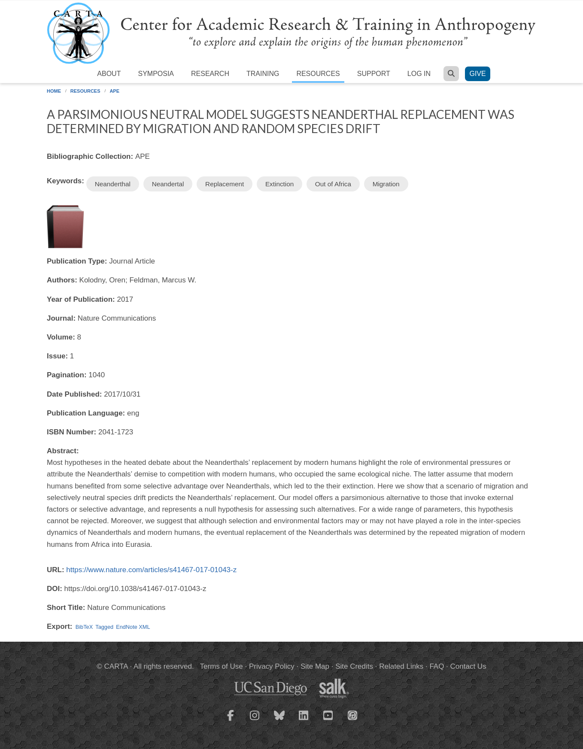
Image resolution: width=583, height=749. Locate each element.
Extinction (279, 184)
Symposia (156, 73)
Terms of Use (221, 666)
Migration (386, 184)
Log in (419, 73)
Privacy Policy (272, 666)
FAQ (436, 666)
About (109, 73)
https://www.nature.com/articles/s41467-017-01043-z (151, 570)
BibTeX (84, 627)
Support (373, 73)
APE (114, 91)
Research (210, 73)
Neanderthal (113, 184)
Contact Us (468, 666)
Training (262, 73)
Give (477, 73)
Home (54, 91)
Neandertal (168, 184)
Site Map (315, 666)
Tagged (104, 627)
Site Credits (354, 666)
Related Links (401, 666)
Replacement (224, 184)
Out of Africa (333, 184)
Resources (318, 73)
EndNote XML (133, 627)
